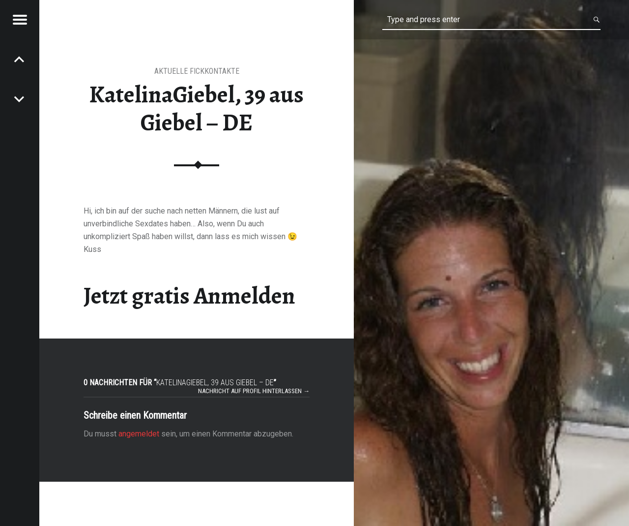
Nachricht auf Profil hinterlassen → (254, 391)
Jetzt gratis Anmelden (189, 295)
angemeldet (138, 433)
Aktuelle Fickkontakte (196, 71)
